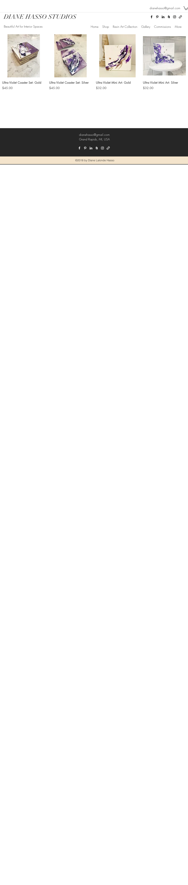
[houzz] (169, 17)
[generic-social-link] (180, 17)
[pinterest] (157, 17)
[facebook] (151, 17)
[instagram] (174, 17)
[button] (185, 8)
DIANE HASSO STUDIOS (40, 16)
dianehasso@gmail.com (94, 135)
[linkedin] (163, 17)
